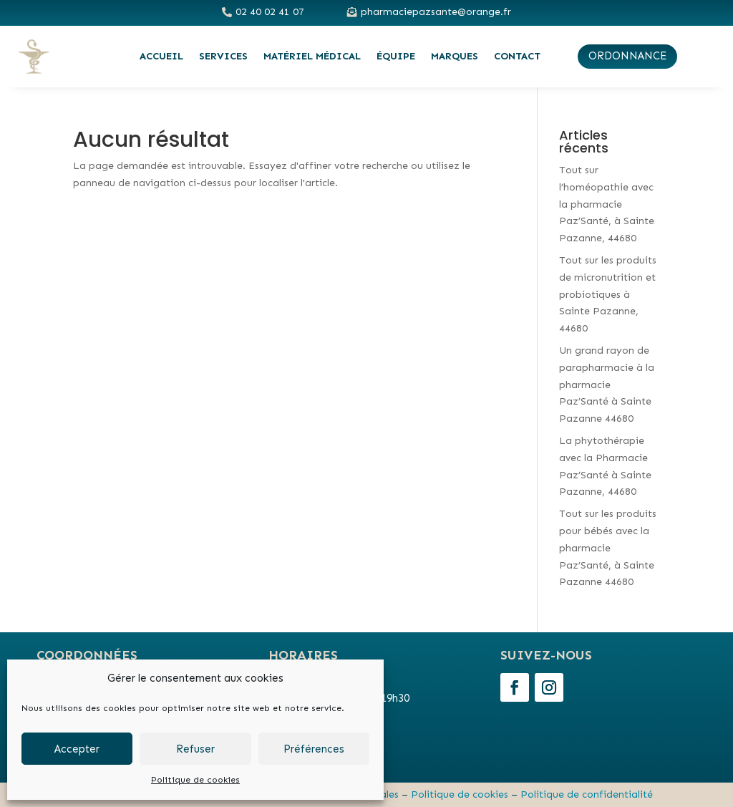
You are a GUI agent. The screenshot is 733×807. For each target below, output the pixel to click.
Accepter (76, 749)
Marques (454, 56)
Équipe (396, 56)
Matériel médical (312, 56)
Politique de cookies (195, 780)
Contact (517, 56)
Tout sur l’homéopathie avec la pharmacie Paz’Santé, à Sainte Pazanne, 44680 (606, 204)
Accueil (161, 56)
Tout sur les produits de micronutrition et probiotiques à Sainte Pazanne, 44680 (607, 294)
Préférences (313, 749)
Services (223, 56)
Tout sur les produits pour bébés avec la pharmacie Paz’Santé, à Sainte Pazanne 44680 (607, 548)
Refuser (195, 749)
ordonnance (627, 55)
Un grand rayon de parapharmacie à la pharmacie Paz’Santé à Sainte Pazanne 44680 (606, 384)
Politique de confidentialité (586, 794)
